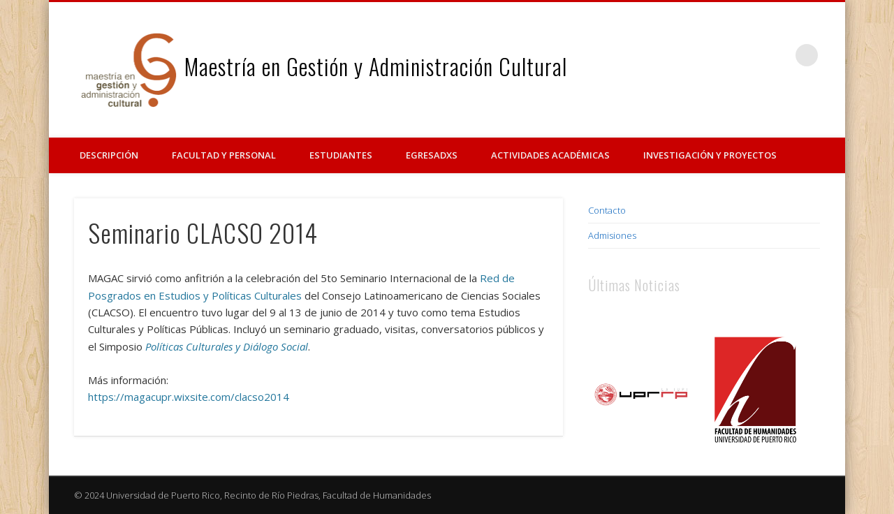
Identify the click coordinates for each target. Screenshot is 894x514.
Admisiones (612, 235)
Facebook (749, 55)
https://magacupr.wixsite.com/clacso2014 (188, 397)
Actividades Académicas (550, 155)
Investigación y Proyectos (710, 155)
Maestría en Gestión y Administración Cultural (375, 66)
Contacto (607, 210)
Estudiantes (340, 155)
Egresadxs (431, 155)
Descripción (109, 155)
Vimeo (778, 55)
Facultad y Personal (224, 155)
